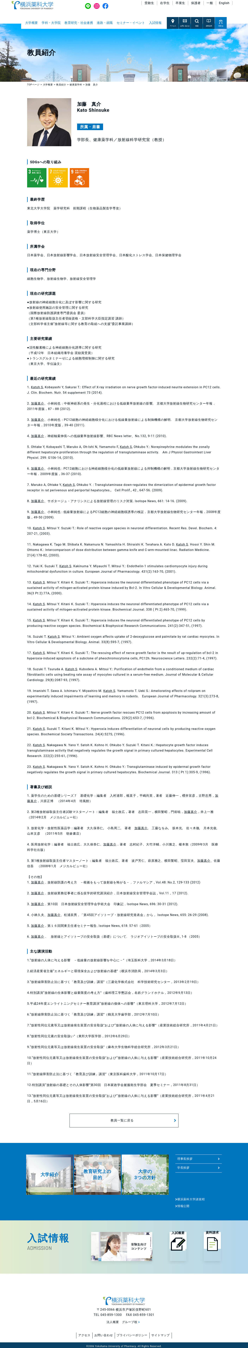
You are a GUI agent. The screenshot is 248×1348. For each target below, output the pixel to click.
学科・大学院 (51, 23)
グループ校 (130, 1322)
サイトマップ (166, 1334)
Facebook (105, 8)
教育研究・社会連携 (79, 23)
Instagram (97, 8)
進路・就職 (105, 23)
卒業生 (180, 5)
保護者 (196, 5)
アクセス (78, 1334)
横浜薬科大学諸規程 (191, 1199)
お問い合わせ (101, 1334)
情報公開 (183, 1206)
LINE (88, 8)
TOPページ (33, 84)
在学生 (165, 5)
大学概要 (31, 23)
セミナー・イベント (131, 23)
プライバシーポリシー (133, 1334)
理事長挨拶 (185, 1159)
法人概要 (112, 1322)
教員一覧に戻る (122, 1120)
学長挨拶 (183, 1167)
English (224, 5)
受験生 (149, 5)
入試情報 (155, 23)
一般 (210, 5)
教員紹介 (61, 84)
